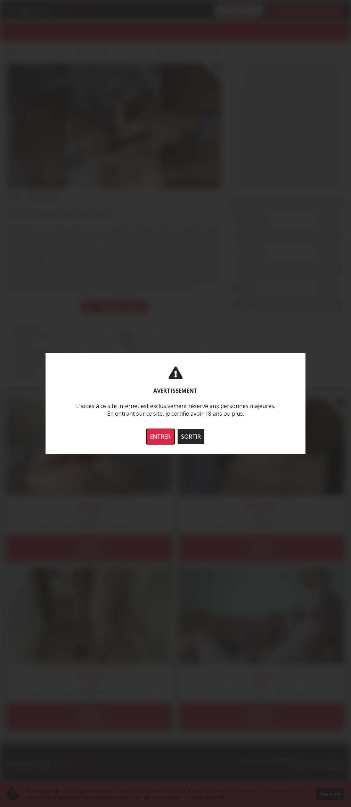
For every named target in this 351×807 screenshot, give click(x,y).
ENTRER (160, 436)
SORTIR (191, 436)
